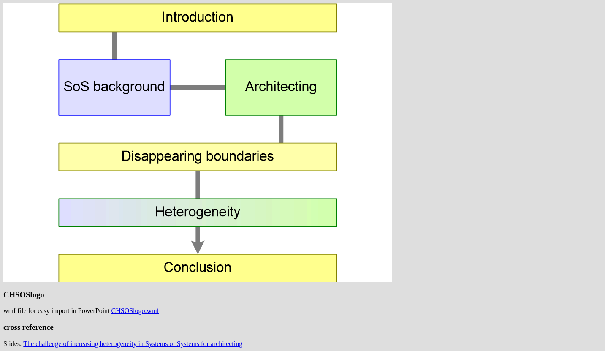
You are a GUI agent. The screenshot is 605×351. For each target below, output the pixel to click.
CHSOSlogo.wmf (135, 310)
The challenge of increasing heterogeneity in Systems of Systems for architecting (132, 343)
